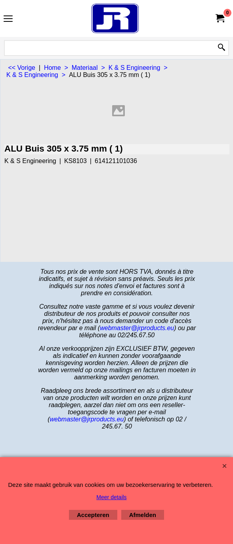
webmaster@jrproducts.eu (137, 328)
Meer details (111, 497)
